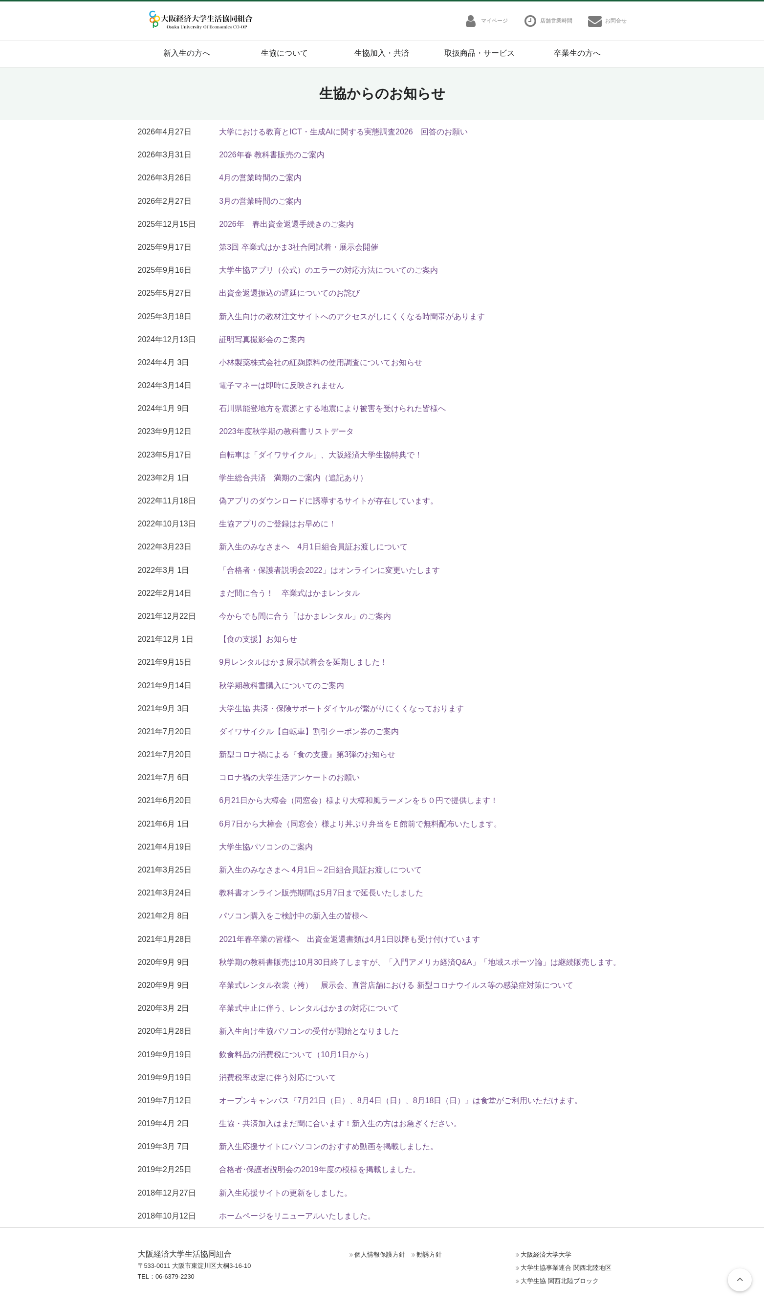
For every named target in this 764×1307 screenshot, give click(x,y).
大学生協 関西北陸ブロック (560, 1281)
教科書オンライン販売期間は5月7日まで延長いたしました (321, 893)
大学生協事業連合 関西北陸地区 (566, 1267)
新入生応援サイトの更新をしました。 (285, 1193)
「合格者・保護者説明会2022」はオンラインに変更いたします (329, 570)
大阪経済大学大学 (546, 1254)
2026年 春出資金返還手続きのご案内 (286, 224)
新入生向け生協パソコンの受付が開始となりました (309, 1031)
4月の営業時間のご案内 (260, 178)
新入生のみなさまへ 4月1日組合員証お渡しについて (313, 547)
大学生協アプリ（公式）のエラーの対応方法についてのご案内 (328, 270)
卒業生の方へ (577, 53)
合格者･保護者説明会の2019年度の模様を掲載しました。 (319, 1169)
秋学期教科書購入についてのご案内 (281, 685)
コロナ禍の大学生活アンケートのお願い (289, 777)
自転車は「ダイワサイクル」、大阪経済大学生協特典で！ (320, 455)
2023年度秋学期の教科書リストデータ (286, 431)
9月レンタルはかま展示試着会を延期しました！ (303, 662)
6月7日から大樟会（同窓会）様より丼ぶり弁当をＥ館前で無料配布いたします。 (360, 824)
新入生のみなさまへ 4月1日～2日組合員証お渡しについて (320, 870)
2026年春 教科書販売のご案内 (272, 155)
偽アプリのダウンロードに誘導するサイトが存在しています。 (328, 501)
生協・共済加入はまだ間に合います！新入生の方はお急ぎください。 (340, 1123)
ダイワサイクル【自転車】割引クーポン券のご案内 (309, 731)
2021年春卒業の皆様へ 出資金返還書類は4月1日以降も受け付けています (349, 939)
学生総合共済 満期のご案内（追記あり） (293, 478)
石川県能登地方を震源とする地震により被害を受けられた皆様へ (332, 408)
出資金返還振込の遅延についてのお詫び (289, 293)
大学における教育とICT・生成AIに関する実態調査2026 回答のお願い (343, 132)
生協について (284, 53)
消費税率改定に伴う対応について (277, 1077)
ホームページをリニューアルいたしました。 (297, 1216)
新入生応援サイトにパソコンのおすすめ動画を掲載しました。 (328, 1146)
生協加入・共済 (381, 53)
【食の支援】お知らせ (258, 639)
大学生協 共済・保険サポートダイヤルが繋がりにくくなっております (341, 708)
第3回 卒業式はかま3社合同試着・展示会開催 (298, 247)
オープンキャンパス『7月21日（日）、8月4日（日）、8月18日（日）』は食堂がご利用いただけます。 (400, 1100)
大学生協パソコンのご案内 (266, 847)
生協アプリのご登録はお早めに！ (277, 524)
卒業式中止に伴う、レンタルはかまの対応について (309, 1008)
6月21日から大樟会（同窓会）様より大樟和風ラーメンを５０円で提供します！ (358, 800)
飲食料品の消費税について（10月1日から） (296, 1054)
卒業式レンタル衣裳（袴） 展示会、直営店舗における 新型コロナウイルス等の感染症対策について (396, 985)
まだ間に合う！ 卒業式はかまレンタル (289, 593)
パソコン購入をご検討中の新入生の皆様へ (293, 916)
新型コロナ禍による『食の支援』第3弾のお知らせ (307, 754)
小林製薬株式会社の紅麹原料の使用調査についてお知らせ (320, 362)
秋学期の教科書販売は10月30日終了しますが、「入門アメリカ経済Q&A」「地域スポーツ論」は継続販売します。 (419, 962)
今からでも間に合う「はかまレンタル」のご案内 (305, 616)
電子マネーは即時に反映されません (281, 385)
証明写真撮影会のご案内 (262, 339)
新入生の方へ (186, 53)
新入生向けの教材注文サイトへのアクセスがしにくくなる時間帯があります (352, 316)
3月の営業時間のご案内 (260, 201)
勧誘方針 (429, 1254)
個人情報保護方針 (379, 1254)
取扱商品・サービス (479, 53)
